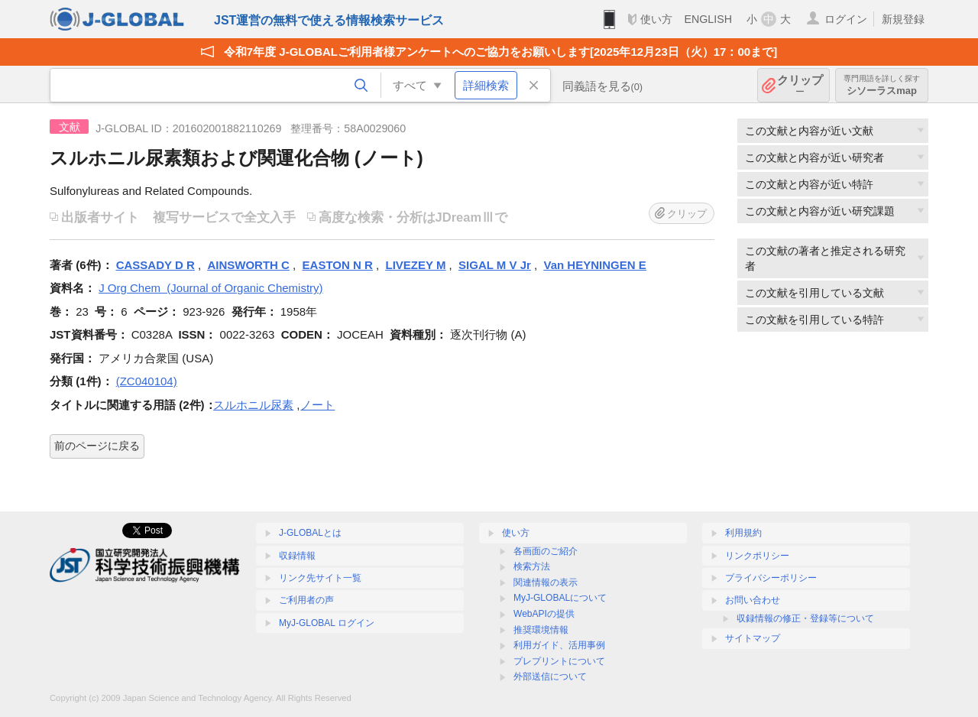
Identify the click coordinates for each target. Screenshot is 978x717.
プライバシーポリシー (771, 578)
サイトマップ (752, 638)
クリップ (800, 85)
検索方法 (531, 566)
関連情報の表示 (545, 582)
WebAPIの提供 (544, 613)
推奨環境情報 (540, 630)
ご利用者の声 (306, 600)
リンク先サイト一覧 (320, 578)
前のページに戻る (97, 446)
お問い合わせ (752, 600)
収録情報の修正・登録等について (805, 618)
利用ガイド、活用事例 (559, 645)
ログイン (845, 19)
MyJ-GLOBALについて (560, 597)
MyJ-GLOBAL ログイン (326, 623)
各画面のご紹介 (545, 551)
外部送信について (550, 676)
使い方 (656, 19)
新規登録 (903, 19)
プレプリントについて (559, 661)
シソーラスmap (882, 85)
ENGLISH (708, 19)
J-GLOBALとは (310, 532)
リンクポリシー (757, 555)
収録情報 (297, 555)
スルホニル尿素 (253, 404)
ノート (317, 404)
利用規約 (743, 532)
